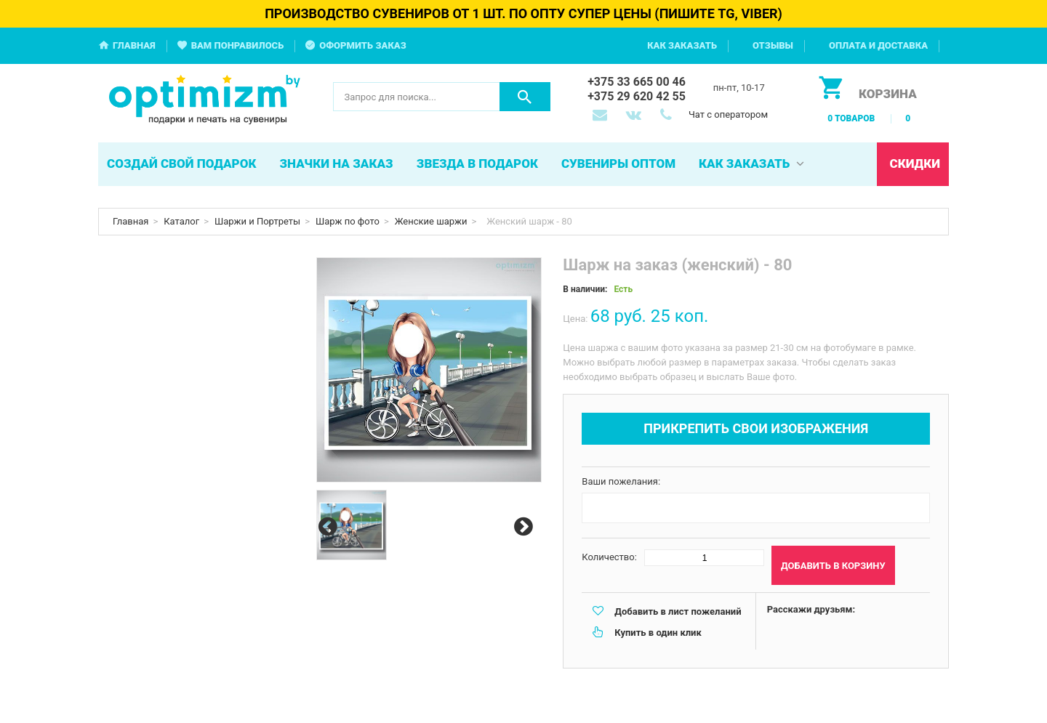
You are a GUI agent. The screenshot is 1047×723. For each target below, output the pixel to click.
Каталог (181, 221)
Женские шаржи (431, 221)
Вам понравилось (237, 45)
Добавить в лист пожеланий (677, 611)
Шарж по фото (348, 221)
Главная (134, 45)
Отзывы (773, 45)
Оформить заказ (362, 45)
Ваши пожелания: (621, 481)
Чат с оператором (728, 114)
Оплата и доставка (878, 45)
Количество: (609, 557)
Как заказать (682, 45)
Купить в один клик (657, 632)
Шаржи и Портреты (257, 221)
